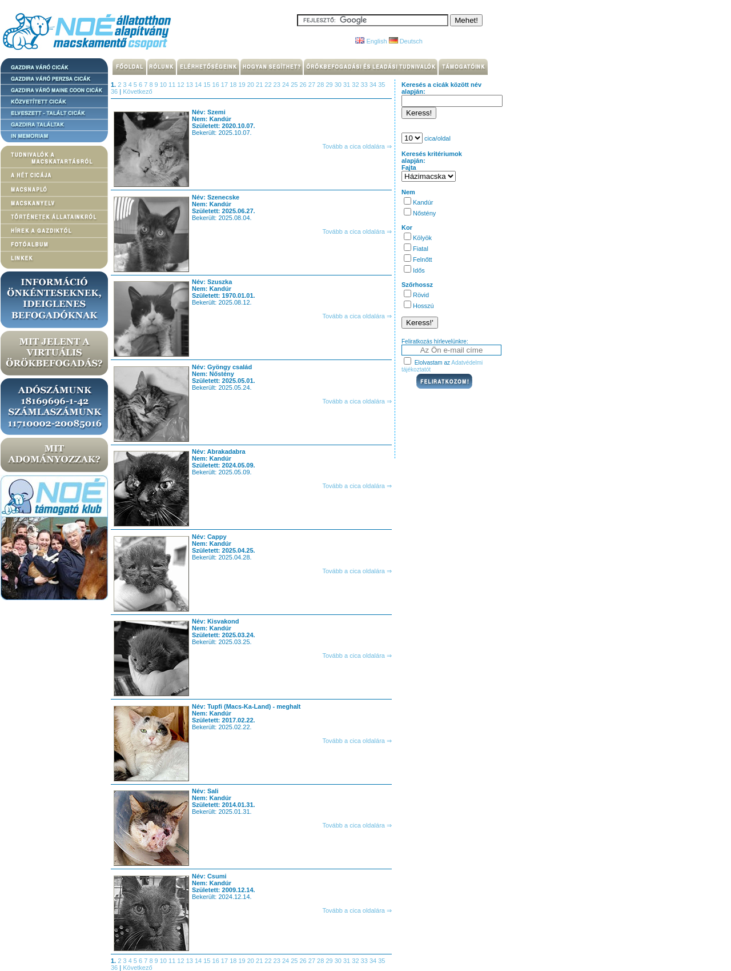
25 (295, 84)
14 (199, 84)
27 (312, 84)
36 (115, 91)
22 (268, 84)
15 (207, 84)
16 (216, 84)
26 (304, 84)
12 (181, 84)
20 (251, 84)
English (371, 41)
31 (347, 84)
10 (164, 84)
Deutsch (406, 41)
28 (321, 84)
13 (190, 84)
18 (234, 84)
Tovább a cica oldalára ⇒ (357, 146)
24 (286, 84)
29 (330, 84)
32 (356, 84)
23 (278, 84)
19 (242, 84)
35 (381, 84)
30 (339, 84)
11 (172, 84)
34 (373, 84)
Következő (137, 91)
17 (225, 84)
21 (260, 84)
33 (365, 84)
